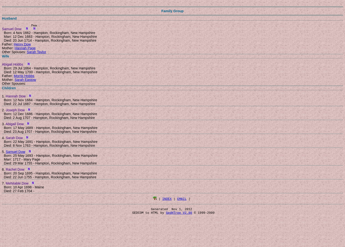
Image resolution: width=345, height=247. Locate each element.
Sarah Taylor (36, 52)
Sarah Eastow (25, 80)
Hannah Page (25, 48)
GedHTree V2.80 (179, 214)
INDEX (167, 198)
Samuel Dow (15, 152)
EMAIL (182, 198)
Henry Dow (22, 44)
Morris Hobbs (24, 76)
